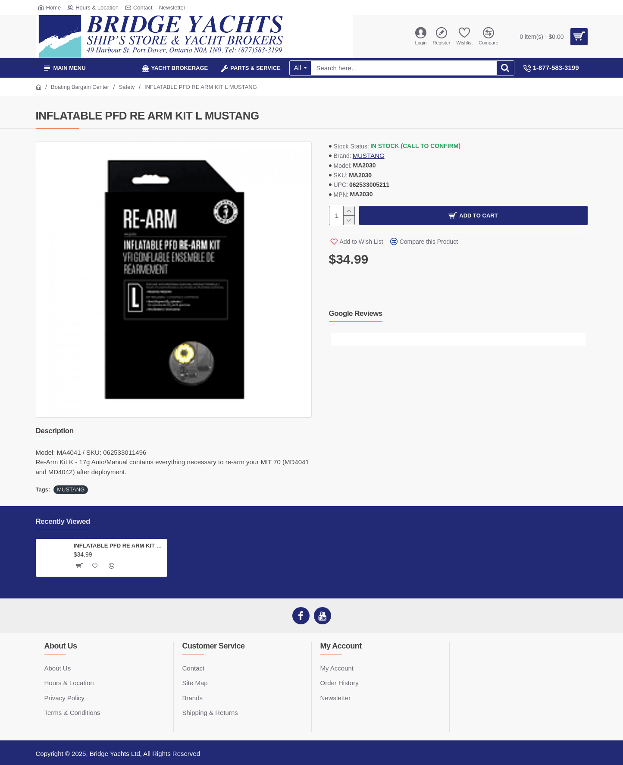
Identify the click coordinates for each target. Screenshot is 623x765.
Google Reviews (355, 313)
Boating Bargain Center (80, 87)
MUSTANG (369, 155)
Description (55, 431)
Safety (127, 87)
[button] (337, 339)
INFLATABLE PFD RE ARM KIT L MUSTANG (119, 545)
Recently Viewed (63, 521)
